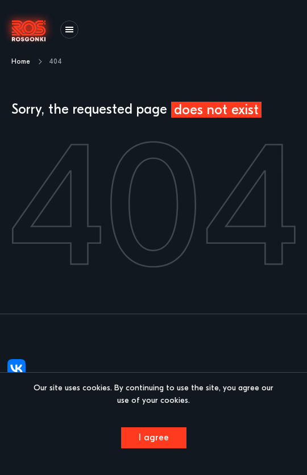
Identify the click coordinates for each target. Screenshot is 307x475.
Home (20, 61)
